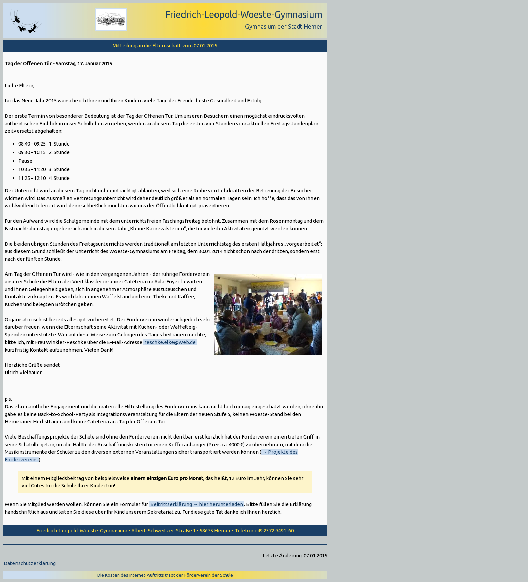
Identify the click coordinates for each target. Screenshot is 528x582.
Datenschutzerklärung (30, 563)
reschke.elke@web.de (170, 342)
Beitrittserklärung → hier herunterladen (196, 504)
